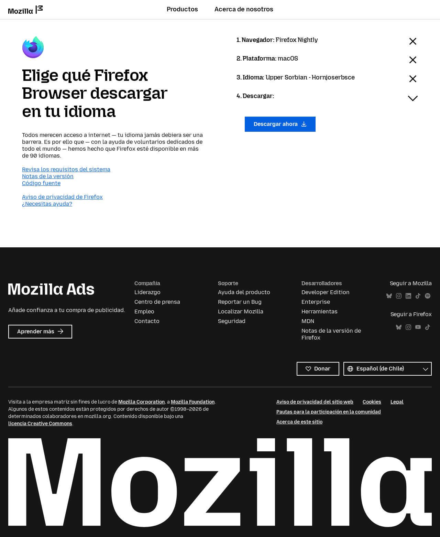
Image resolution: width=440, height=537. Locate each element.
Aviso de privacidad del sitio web (314, 402)
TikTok (418, 296)
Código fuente (41, 183)
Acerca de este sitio (299, 422)
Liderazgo (147, 292)
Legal (397, 402)
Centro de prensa (157, 302)
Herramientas (319, 311)
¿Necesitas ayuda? (47, 204)
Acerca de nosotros (243, 9)
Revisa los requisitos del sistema (66, 169)
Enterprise (315, 302)
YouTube (418, 327)
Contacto (147, 321)
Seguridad (231, 321)
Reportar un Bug (240, 302)
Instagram (399, 296)
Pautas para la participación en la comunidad (328, 412)
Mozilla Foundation (192, 402)
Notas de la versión (48, 176)
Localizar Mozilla (240, 311)
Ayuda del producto (244, 292)
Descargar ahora (280, 124)
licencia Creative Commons (40, 424)
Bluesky (389, 296)
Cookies (372, 402)
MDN (307, 321)
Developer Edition (325, 292)
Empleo (144, 311)
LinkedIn (408, 296)
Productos (182, 9)
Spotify (428, 296)
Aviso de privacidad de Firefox (62, 197)
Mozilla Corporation (141, 402)
